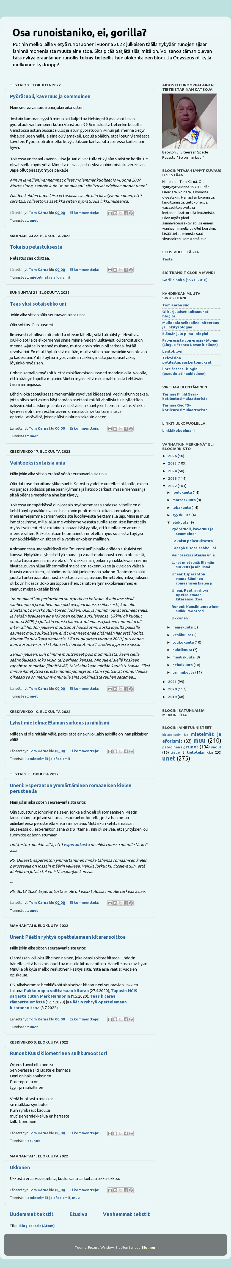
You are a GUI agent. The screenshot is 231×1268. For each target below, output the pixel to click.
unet (34, 220)
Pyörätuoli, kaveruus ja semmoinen (50, 96)
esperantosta (77, 844)
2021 (173, 681)
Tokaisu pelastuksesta (36, 246)
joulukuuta (182, 492)
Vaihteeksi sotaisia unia (37, 462)
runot (35, 1140)
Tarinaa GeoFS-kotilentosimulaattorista (185, 407)
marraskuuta (184, 500)
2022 (173, 486)
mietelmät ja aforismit (50, 277)
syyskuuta (181, 515)
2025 (173, 463)
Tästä (167, 259)
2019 (173, 697)
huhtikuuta (182, 649)
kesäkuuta (182, 635)
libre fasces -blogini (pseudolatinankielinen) (184, 371)
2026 (173, 456)
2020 (173, 689)
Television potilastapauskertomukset (186, 360)
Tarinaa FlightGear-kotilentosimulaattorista (185, 396)
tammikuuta (183, 672)
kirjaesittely (171, 734)
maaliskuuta (184, 657)
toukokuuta (183, 642)
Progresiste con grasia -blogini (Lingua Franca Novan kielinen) (190, 342)
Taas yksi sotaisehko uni (38, 303)
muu (76, 1197)
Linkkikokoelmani (178, 430)
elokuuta (180, 522)
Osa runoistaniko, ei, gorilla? (79, 32)
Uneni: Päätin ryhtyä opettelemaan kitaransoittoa (68, 937)
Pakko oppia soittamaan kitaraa (56, 990)
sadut (216, 747)
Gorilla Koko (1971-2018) (185, 280)
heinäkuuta (183, 627)
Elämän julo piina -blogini (185, 333)
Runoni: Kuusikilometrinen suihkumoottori (58, 1053)
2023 (173, 478)
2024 (173, 471)
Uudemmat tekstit (32, 1214)
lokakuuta (182, 507)
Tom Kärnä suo (175, 305)
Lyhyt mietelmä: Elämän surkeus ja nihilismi (59, 722)
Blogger (148, 1247)
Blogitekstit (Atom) (37, 1225)
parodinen (171, 747)
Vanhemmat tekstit (126, 1214)
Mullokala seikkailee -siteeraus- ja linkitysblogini (191, 324)
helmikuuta (183, 665)
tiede (175, 752)
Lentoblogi (172, 351)
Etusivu (78, 1214)
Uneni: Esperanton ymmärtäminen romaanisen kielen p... (194, 578)
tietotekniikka (200, 752)
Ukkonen (20, 1167)
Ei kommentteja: (85, 212)
